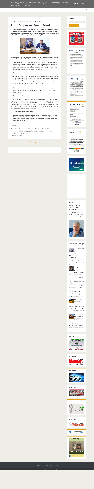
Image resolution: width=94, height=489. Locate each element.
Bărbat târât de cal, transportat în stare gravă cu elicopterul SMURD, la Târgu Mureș (75, 299)
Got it (82, 4)
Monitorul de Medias (34, 21)
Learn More (75, 4)
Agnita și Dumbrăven (18, 128)
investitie (53, 128)
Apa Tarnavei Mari (32, 128)
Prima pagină (12, 9)
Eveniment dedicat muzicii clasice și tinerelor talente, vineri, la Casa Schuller (79, 312)
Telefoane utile (30, 9)
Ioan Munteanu (17, 130)
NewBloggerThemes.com (59, 487)
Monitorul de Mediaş (52, 484)
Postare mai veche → (57, 140)
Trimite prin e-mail (16, 133)
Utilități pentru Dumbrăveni (29, 25)
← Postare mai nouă (12, 140)
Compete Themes (39, 487)
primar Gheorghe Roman (31, 130)
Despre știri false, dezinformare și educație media (76, 223)
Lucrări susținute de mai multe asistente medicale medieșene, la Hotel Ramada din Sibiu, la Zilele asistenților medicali (76, 328)
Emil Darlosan (44, 128)
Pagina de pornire (34, 140)
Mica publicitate (42, 9)
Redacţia (20, 9)
